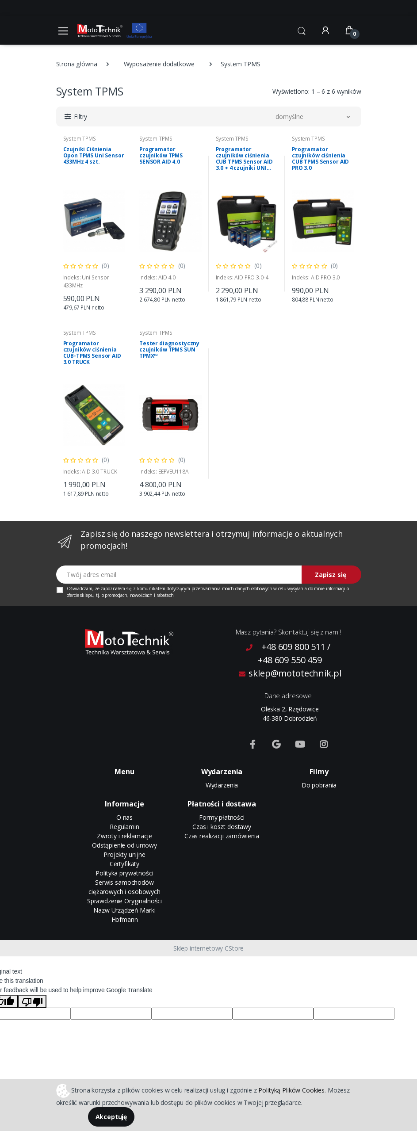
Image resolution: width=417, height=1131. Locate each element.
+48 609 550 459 (290, 660)
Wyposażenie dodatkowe (159, 64)
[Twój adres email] (179, 575)
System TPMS (79, 138)
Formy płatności (222, 817)
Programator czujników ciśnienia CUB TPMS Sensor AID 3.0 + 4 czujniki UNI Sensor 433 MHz (244, 158)
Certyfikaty (124, 864)
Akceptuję (111, 1116)
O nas (124, 817)
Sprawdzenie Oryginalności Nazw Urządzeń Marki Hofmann (124, 910)
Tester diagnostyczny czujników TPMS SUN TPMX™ (169, 349)
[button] (301, 29)
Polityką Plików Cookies (291, 1089)
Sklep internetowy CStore (208, 948)
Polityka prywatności (124, 873)
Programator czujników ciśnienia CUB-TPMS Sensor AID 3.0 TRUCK (92, 352)
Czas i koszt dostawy (221, 826)
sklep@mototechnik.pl (290, 673)
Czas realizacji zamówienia (221, 836)
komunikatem (151, 588)
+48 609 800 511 (293, 647)
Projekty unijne (124, 854)
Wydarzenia (222, 785)
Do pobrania (319, 785)
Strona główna (76, 64)
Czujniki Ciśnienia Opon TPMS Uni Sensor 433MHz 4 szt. (93, 155)
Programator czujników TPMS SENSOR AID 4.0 (161, 155)
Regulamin (124, 826)
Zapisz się (330, 574)
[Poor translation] (32, 1001)
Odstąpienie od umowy (124, 845)
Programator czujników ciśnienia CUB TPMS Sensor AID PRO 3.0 (320, 158)
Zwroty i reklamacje (124, 836)
